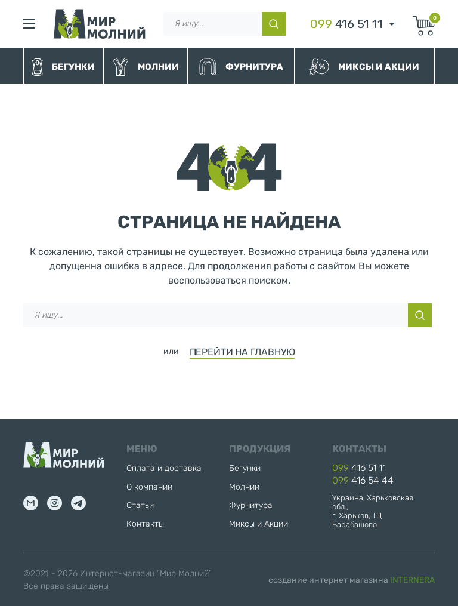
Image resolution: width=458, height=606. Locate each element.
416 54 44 (363, 480)
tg (78, 503)
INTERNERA (412, 580)
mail (30, 503)
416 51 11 (346, 24)
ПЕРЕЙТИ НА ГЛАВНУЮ (242, 352)
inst (54, 503)
